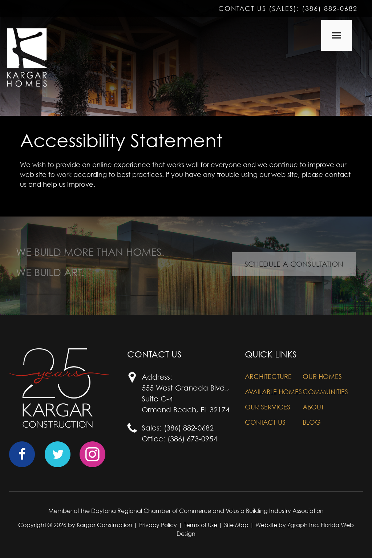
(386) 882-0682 (329, 8)
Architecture (268, 376)
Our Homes (322, 376)
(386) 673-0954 (192, 438)
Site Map (236, 525)
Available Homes (273, 392)
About (313, 407)
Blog (312, 422)
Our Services (267, 407)
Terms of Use (200, 525)
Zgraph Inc (302, 525)
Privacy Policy (158, 525)
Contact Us (265, 422)
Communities (325, 392)
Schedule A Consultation (293, 264)
